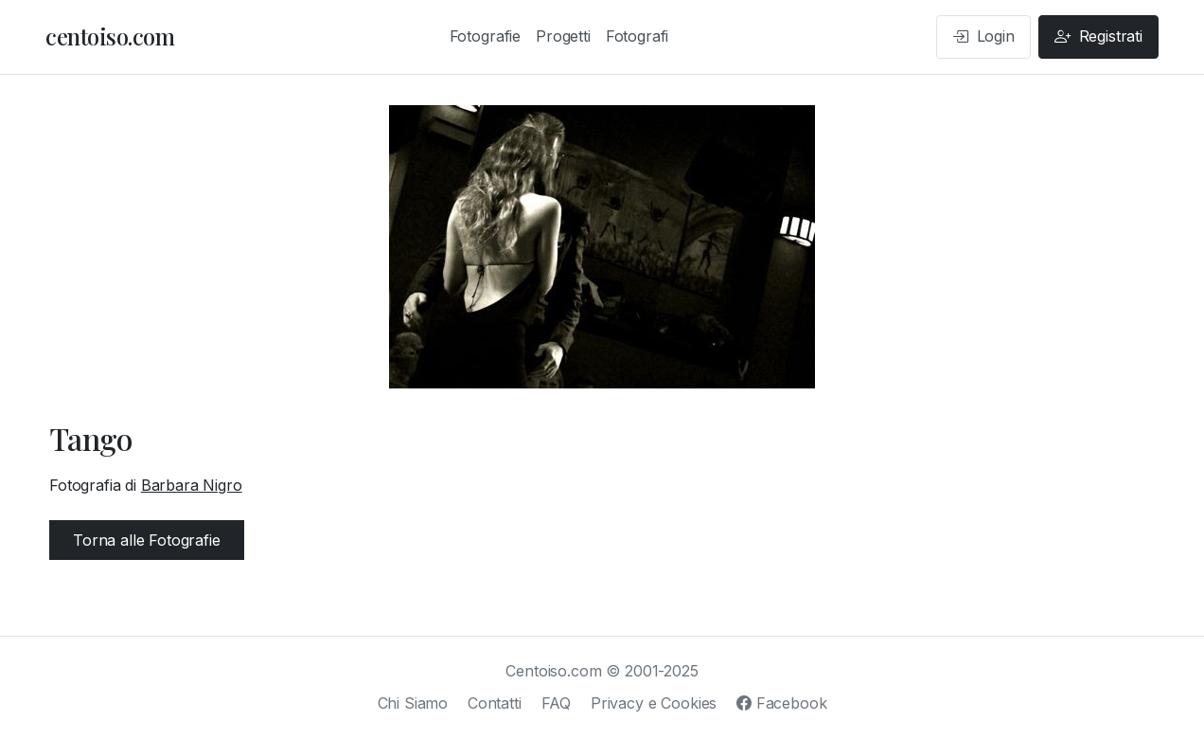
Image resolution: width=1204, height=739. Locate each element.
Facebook (781, 703)
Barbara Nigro (191, 485)
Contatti (495, 703)
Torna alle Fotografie (147, 540)
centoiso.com (109, 36)
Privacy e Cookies (654, 703)
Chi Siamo (413, 703)
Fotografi (637, 36)
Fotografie (485, 36)
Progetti (563, 36)
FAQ (556, 703)
